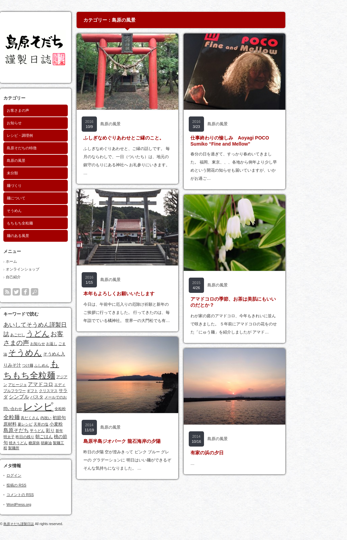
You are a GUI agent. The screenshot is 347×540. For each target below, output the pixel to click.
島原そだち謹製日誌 (48, 524)
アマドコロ (70, 384)
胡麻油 (75, 443)
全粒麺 (41, 417)
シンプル (48, 396)
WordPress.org (48, 504)
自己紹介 (42, 277)
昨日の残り (54, 437)
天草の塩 (70, 424)
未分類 (41, 173)
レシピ (68, 406)
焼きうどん (47, 443)
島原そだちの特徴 (51, 148)
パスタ (66, 396)
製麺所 (43, 448)
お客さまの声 (47, 110)
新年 (89, 431)
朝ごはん (73, 436)
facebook (55, 292)
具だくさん (59, 418)
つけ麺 (57, 365)
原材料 (39, 424)
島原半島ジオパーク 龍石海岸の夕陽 (151, 441)
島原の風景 (45, 160)
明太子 (38, 437)
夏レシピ (54, 424)
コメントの (49, 495)
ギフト (61, 391)
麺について (45, 198)
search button (64, 292)
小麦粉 (85, 424)
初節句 (88, 417)
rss (36, 292)
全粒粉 (89, 409)
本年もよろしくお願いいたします (148, 293)
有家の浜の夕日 (236, 452)
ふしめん (71, 365)
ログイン (43, 475)
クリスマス (77, 391)
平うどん (66, 431)
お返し (81, 344)
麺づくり (43, 185)
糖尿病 (63, 443)
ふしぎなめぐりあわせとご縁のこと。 (153, 138)
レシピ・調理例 (49, 135)
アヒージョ (47, 385)
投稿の (46, 485)
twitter (45, 292)
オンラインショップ (52, 269)
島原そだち (45, 430)
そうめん (43, 211)
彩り (79, 430)
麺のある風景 (47, 236)
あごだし (47, 335)
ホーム (40, 261)
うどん (67, 333)
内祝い (75, 418)
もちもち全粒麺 (49, 223)
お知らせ (43, 123)
